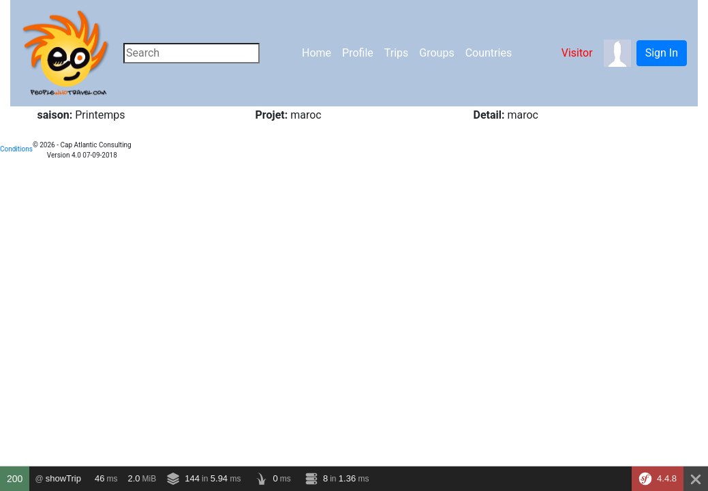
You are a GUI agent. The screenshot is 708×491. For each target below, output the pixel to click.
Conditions (16, 149)
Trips (396, 52)
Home (316, 52)
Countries (488, 52)
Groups (436, 52)
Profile (357, 52)
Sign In (661, 52)
